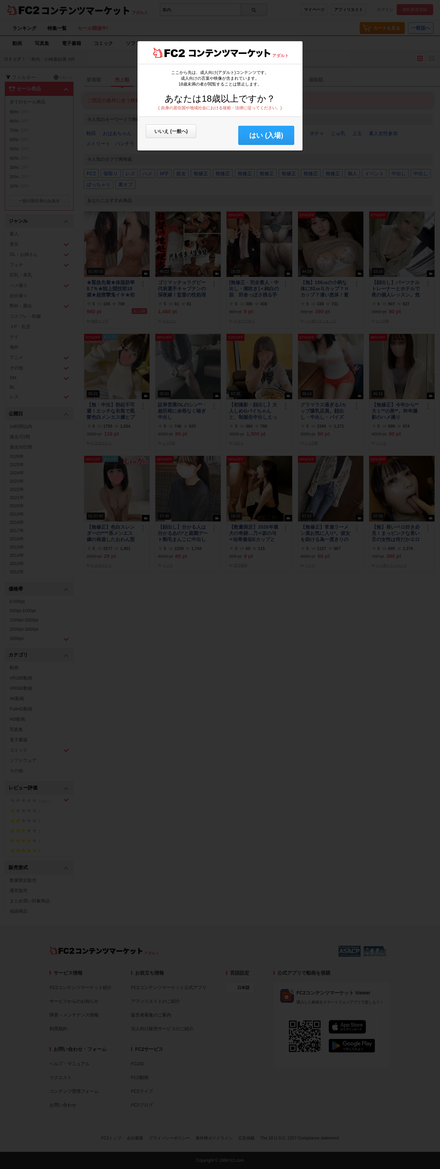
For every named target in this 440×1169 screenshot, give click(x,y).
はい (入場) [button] (266, 135)
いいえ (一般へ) (171, 131)
